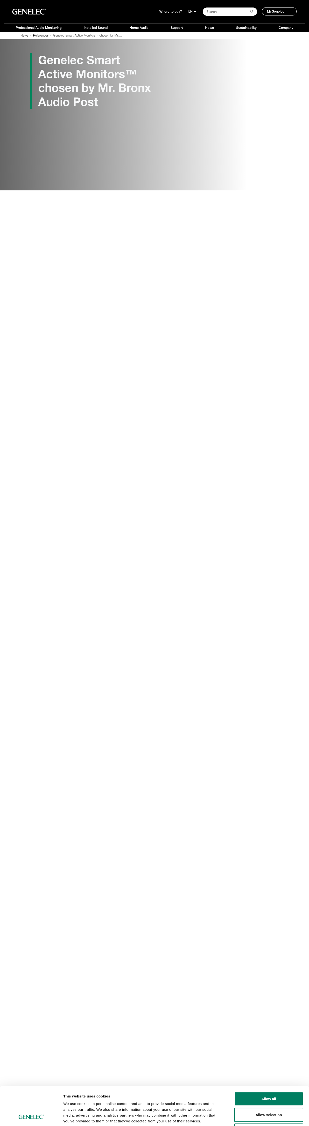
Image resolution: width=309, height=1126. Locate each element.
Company (286, 28)
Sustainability (246, 28)
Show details (253, 1116)
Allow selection (268, 1078)
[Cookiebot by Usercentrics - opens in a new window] (31, 1116)
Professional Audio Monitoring (39, 28)
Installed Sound (96, 28)
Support (177, 28)
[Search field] (230, 12)
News (209, 28)
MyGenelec (275, 11)
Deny (268, 1094)
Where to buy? (170, 11)
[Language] (192, 11)
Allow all (268, 1062)
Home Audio (139, 28)
